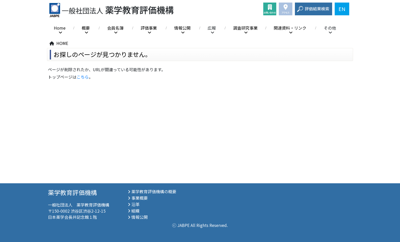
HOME (62, 43)
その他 (330, 28)
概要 (86, 28)
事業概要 (139, 198)
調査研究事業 (245, 28)
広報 (212, 28)
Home (60, 28)
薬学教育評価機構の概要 (153, 191)
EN (342, 9)
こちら (83, 77)
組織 (135, 211)
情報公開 (182, 28)
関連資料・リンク (290, 28)
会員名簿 (115, 28)
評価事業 (149, 28)
